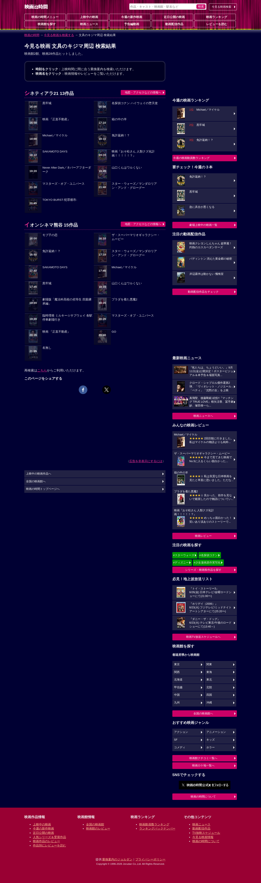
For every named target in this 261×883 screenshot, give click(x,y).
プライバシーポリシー (150, 859)
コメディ (179, 747)
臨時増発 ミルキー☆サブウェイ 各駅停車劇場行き (67, 317)
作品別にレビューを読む (49, 845)
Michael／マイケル (55, 135)
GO (114, 331)
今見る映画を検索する (59, 35)
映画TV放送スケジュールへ (203, 636)
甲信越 (178, 687)
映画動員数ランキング (154, 824)
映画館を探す (45, 24)
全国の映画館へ (203, 713)
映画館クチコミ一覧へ (203, 758)
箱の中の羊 (119, 119)
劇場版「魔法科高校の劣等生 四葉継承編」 (66, 301)
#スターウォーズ (183, 555)
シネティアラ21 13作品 (49, 93)
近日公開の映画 (172, 17)
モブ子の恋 (49, 235)
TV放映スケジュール (206, 832)
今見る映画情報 (202, 837)
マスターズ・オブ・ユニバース (63, 183)
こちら (42, 370)
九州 (177, 702)
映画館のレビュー (98, 828)
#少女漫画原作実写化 (207, 562)
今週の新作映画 (130, 17)
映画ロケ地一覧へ (203, 765)
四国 (209, 694)
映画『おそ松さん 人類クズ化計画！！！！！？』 (133, 153)
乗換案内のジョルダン (117, 859)
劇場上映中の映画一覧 (203, 225)
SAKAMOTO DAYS (54, 151)
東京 (177, 664)
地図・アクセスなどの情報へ (143, 92)
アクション (181, 732)
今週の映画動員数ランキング (191, 158)
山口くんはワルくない (127, 167)
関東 (209, 664)
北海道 (178, 679)
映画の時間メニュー (45, 17)
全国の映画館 (95, 824)
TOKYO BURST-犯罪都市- (59, 199)
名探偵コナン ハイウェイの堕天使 (135, 103)
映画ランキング (215, 17)
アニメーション (216, 732)
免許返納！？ (121, 135)
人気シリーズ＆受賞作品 (49, 837)
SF (176, 739)
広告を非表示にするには (145, 461)
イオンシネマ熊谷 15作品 (51, 224)
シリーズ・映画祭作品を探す (203, 569)
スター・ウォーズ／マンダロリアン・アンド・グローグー (134, 185)
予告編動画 (130, 24)
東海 (209, 672)
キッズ (210, 739)
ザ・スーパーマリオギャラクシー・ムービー (136, 237)
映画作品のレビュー (46, 841)
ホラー (210, 747)
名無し (46, 347)
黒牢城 (46, 103)
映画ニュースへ (203, 415)
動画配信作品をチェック (203, 291)
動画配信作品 (172, 24)
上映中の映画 (87, 17)
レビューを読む (215, 24)
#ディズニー (181, 562)
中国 (177, 694)
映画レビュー (203, 535)
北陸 (209, 687)
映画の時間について (203, 796)
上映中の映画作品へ (38, 473)
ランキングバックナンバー (157, 828)
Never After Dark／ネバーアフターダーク (66, 169)
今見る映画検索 (221, 6)
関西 (177, 672)
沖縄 (209, 702)
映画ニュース (87, 24)
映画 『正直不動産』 (56, 119)
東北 (209, 679)
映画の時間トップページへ (43, 488)
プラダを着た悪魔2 (124, 299)
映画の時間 (31, 35)
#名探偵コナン (208, 555)
